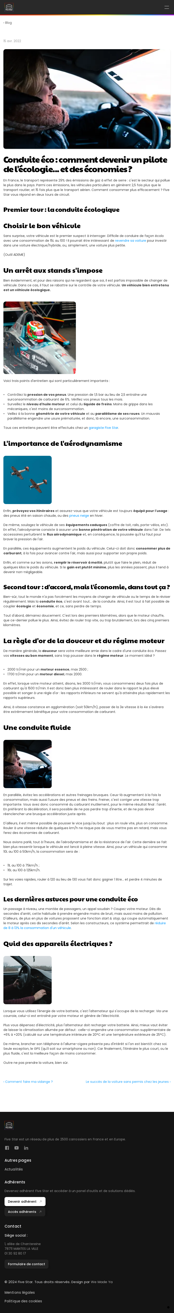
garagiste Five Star (103, 427)
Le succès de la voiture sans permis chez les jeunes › (128, 1083)
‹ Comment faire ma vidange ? (28, 1083)
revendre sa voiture (130, 240)
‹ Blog (7, 22)
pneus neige (79, 515)
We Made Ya (102, 1281)
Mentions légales (20, 1292)
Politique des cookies (23, 1301)
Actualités (14, 1169)
